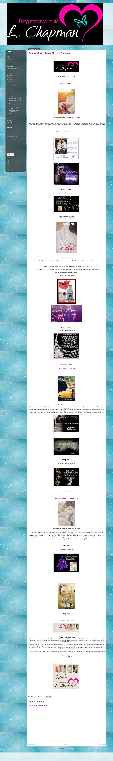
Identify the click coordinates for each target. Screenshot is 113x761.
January (12, 117)
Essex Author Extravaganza (13, 104)
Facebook (58, 657)
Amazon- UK (62, 620)
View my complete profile (12, 68)
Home (67, 744)
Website (76, 657)
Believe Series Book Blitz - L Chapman (15, 101)
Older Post (102, 744)
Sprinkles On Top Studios (74, 117)
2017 (9, 77)
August (11, 89)
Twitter (63, 657)
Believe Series (10, 166)
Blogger (64, 758)
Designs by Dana (73, 76)
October (12, 85)
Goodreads (9, 54)
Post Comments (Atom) (70, 748)
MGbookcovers (70, 257)
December (12, 83)
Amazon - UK (63, 192)
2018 (9, 75)
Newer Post (31, 744)
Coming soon (10, 169)
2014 (9, 120)
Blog (8, 164)
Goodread (69, 657)
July (11, 91)
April (11, 96)
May (11, 94)
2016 (9, 79)
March (11, 116)
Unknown (10, 66)
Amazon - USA (70, 620)
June (11, 93)
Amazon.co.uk (62, 463)
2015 (9, 81)
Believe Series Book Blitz (15, 98)
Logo (10, 113)
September (12, 87)
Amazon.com (71, 192)
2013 (9, 122)
